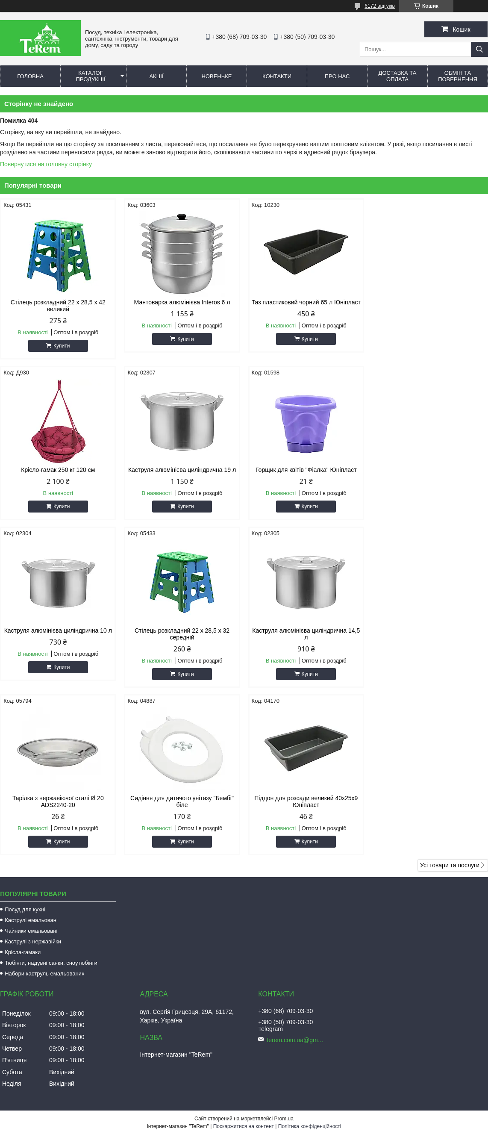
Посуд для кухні (25, 748)
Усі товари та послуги (449, 704)
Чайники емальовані (31, 770)
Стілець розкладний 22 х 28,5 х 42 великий (58, 305)
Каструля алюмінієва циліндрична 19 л (58, 469)
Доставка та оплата (398, 76)
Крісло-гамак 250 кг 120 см (430, 302)
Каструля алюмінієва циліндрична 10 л (306, 469)
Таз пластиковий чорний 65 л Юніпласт (305, 305)
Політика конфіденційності (309, 966)
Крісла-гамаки (23, 791)
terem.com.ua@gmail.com (296, 879)
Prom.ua (284, 958)
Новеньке (216, 76)
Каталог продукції (90, 76)
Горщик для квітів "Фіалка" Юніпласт (182, 469)
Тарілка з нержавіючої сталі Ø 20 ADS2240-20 (182, 641)
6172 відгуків (380, 6)
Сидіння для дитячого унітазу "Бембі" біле (306, 641)
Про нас (337, 76)
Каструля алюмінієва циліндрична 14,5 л (58, 641)
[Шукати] (479, 49)
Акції (156, 76)
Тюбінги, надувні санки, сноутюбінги (51, 802)
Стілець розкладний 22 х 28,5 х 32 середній (429, 473)
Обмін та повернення (457, 76)
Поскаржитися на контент (243, 966)
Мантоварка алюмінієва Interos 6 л (182, 302)
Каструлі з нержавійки (33, 781)
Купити (61, 346)
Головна (30, 76)
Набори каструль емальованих (44, 813)
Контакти (276, 76)
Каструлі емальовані (31, 759)
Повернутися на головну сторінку (46, 164)
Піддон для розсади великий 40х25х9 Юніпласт (430, 641)
